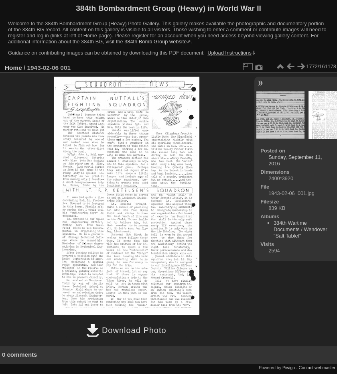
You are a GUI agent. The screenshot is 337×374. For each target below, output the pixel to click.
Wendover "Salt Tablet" (300, 232)
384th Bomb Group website (155, 42)
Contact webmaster (317, 367)
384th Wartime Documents (290, 226)
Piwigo (288, 367)
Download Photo (126, 330)
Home (13, 67)
